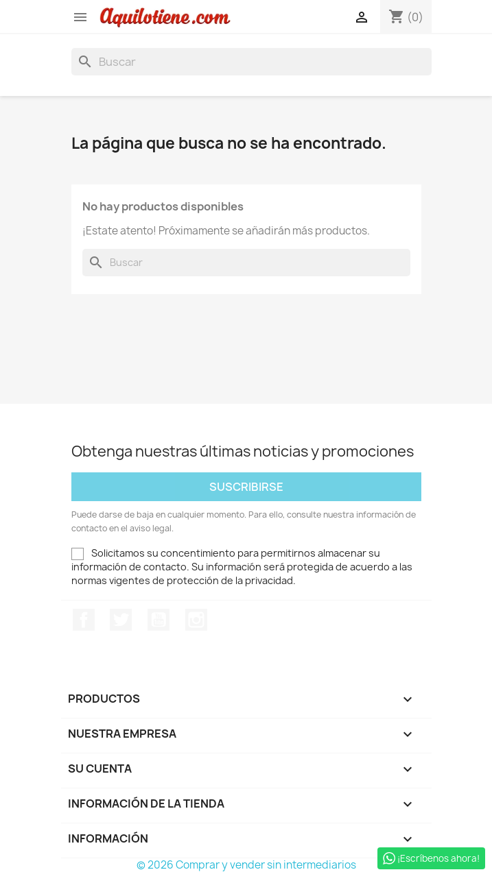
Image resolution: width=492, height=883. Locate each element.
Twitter (121, 620)
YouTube (158, 620)
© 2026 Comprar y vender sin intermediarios (246, 865)
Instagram (196, 620)
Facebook (84, 620)
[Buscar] (251, 61)
